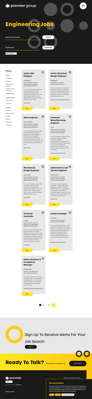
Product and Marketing (9, 89)
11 (48, 305)
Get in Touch (78, 363)
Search (48, 37)
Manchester (9, 113)
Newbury (8, 122)
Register (31, 346)
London (8, 110)
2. (43, 305)
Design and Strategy (9, 85)
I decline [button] (58, 394)
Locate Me (48, 47)
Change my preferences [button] (68, 394)
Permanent (9, 100)
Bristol (7, 119)
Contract (8, 103)
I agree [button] (51, 394)
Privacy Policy (9, 391)
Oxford (8, 116)
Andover (8, 125)
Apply (27, 108)
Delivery (8, 81)
